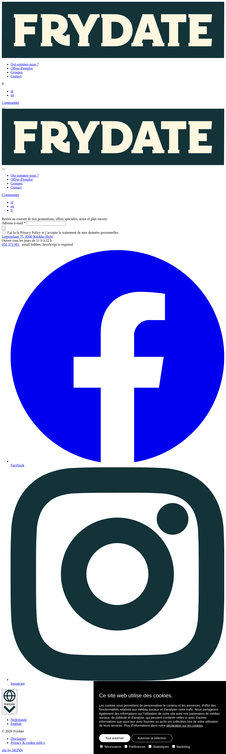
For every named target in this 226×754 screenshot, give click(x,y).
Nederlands (19, 720)
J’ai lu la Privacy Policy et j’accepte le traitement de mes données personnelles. (63, 232)
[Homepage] (113, 30)
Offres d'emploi (22, 68)
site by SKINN (12, 750)
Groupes (17, 72)
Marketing (181, 746)
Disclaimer (18, 739)
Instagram (117, 576)
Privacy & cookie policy (28, 743)
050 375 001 (10, 244)
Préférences (134, 746)
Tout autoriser (114, 738)
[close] (3, 169)
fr (12, 210)
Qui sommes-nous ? (25, 64)
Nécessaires (110, 746)
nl (12, 91)
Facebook (117, 358)
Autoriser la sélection (151, 738)
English (16, 724)
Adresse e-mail (14, 223)
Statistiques (159, 746)
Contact (16, 76)
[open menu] (3, 108)
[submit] (3, 228)
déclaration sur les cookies (184, 725)
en (12, 95)
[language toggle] (9, 702)
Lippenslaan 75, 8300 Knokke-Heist (27, 236)
